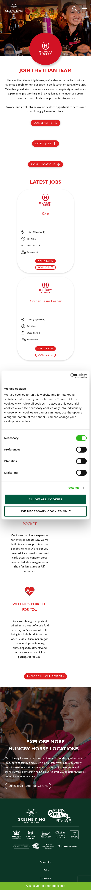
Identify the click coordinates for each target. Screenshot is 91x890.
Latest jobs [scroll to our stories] (43, 143)
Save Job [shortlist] (43, 267)
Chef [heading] (45, 213)
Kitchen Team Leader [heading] (45, 301)
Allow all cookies (45, 499)
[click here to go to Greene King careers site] (45, 829)
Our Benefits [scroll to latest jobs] (43, 122)
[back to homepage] (14, 8)
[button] (74, 8)
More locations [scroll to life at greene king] (43, 164)
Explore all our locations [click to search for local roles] (28, 786)
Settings (74, 487)
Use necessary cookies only (45, 511)
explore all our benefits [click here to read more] (45, 676)
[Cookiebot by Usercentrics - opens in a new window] (70, 375)
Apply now (46, 261)
